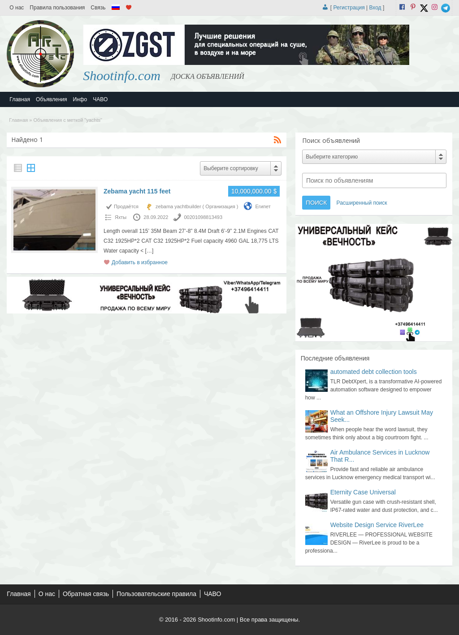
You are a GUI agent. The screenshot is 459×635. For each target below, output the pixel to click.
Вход (375, 7)
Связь (98, 7)
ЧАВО (100, 99)
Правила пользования (57, 7)
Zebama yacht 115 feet (137, 191)
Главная (19, 99)
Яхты (120, 217)
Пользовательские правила (156, 593)
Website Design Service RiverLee (377, 524)
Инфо (80, 99)
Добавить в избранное (140, 262)
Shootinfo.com (121, 75)
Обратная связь (86, 593)
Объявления (51, 99)
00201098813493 (203, 217)
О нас (16, 7)
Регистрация (349, 7)
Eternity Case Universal (363, 492)
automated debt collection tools (373, 371)
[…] (149, 251)
